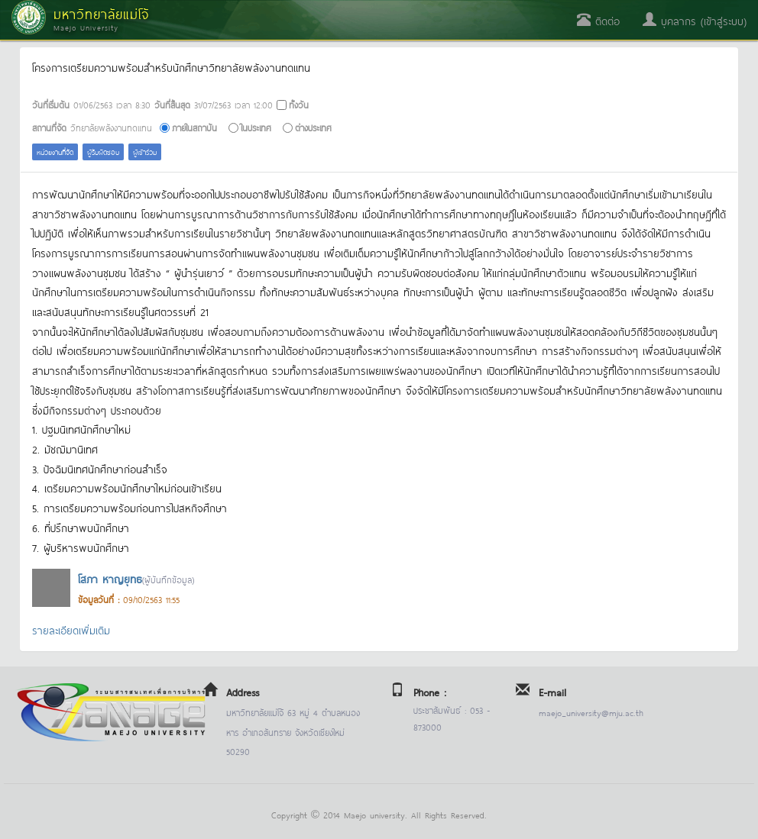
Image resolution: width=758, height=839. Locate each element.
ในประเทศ (256, 127)
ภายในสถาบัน (194, 127)
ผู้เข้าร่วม (145, 151)
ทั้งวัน (299, 104)
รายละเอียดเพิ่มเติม (71, 629)
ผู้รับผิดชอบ (103, 151)
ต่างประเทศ (313, 127)
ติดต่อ (598, 20)
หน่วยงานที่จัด (55, 151)
